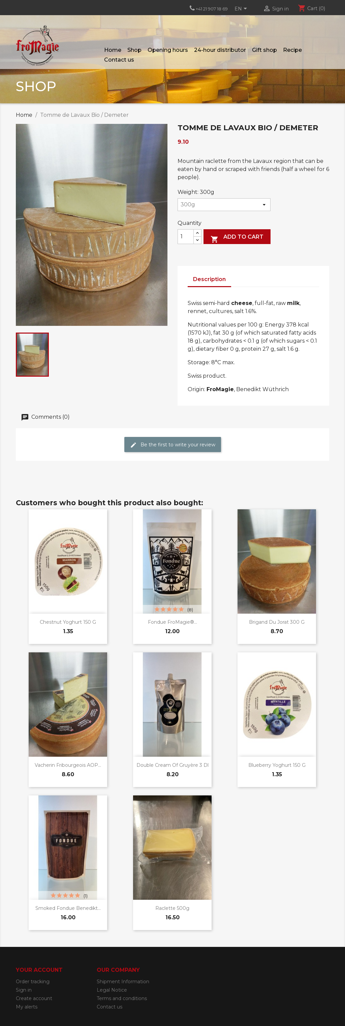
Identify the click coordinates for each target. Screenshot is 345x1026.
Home (112, 50)
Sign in (24, 990)
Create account (34, 998)
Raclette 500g (172, 908)
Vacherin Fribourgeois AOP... (68, 765)
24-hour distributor (220, 50)
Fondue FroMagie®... (172, 622)
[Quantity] (186, 236)
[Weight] (224, 204)
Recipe (292, 50)
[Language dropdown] (241, 9)
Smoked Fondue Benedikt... (68, 908)
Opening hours (168, 50)
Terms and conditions (122, 998)
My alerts (26, 1007)
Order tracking (33, 982)
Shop (134, 50)
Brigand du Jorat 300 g (277, 622)
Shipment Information (123, 982)
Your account (39, 970)
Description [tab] (209, 279)
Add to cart (237, 238)
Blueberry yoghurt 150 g (277, 765)
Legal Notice (112, 990)
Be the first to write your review (172, 444)
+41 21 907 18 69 (212, 8)
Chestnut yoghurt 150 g (68, 622)
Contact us (119, 60)
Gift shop (264, 50)
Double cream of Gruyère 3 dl (172, 765)
